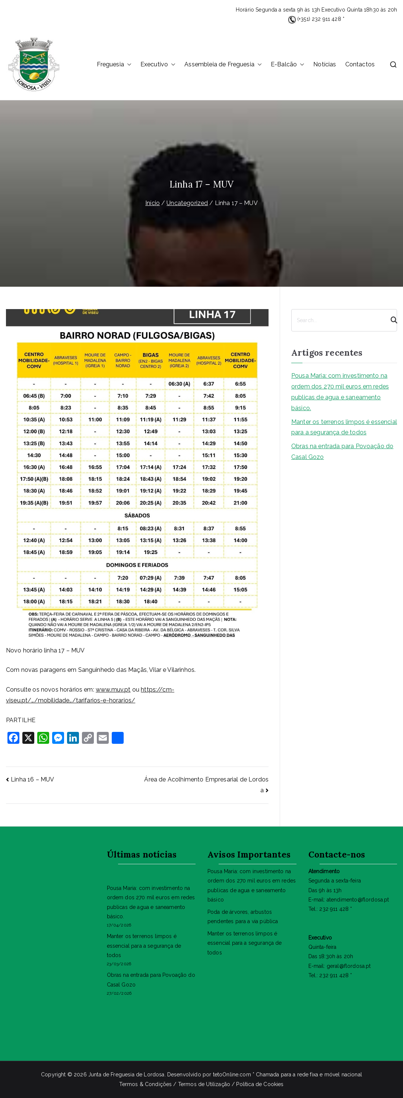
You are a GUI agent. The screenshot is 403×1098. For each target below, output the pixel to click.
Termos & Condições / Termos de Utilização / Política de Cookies (201, 1084)
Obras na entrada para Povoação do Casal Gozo (342, 451)
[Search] (390, 320)
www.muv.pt (113, 689)
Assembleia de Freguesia (223, 64)
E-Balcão (287, 64)
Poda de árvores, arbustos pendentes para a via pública (242, 916)
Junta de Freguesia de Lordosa (126, 1074)
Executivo (157, 64)
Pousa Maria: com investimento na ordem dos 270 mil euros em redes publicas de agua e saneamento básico (251, 885)
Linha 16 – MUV (32, 779)
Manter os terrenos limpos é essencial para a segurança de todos (344, 427)
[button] (127, 64)
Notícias (324, 64)
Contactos (360, 64)
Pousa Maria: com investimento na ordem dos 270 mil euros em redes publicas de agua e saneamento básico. (340, 391)
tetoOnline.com (232, 1074)
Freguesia (114, 64)
